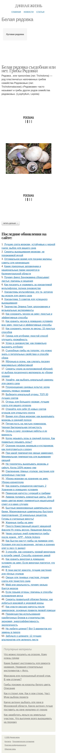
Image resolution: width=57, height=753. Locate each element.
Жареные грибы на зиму (19, 522)
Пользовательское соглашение (23, 741)
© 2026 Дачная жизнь (12, 737)
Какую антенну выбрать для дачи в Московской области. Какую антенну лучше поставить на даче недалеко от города (28, 706)
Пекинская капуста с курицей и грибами (28, 493)
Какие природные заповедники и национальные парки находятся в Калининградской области (21, 270)
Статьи (40, 11)
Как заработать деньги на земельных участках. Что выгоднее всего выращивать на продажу (28, 718)
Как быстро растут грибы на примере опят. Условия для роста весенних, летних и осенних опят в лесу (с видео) (28, 544)
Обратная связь (10, 749)
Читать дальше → (10, 223)
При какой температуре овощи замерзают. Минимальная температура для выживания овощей (27, 457)
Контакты (8, 741)
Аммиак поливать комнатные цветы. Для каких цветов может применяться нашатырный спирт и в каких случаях (28, 501)
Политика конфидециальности (15, 745)
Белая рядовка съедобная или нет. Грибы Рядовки (28, 68)
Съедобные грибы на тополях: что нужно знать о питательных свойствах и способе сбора (27, 354)
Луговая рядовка (15, 34)
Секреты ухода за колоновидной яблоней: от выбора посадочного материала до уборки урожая (27, 372)
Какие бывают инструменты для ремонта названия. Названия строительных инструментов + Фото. (27, 667)
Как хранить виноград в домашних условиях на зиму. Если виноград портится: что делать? (28, 563)
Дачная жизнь (28, 6)
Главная (16, 11)
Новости (29, 11)
